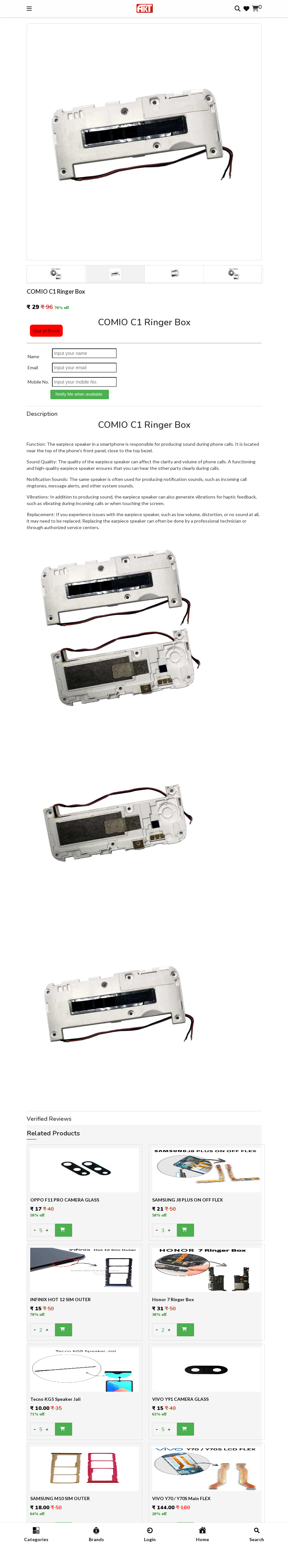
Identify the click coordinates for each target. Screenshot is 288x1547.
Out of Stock (46, 330)
